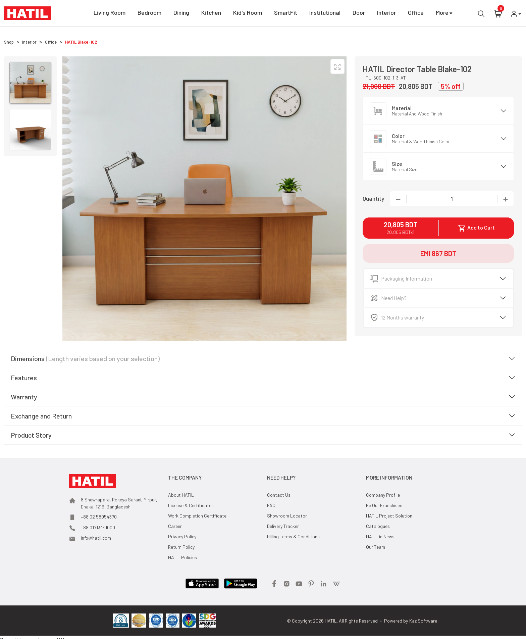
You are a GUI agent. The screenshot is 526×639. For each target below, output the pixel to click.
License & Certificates (191, 505)
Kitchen (211, 13)
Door (359, 13)
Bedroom (149, 13)
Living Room (109, 13)
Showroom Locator (287, 516)
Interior (386, 13)
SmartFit (285, 13)
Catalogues (378, 526)
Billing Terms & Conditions (293, 536)
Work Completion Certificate (197, 516)
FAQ (271, 505)
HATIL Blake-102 (81, 42)
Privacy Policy (182, 536)
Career (175, 526)
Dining (181, 13)
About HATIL (181, 495)
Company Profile (383, 495)
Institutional (324, 13)
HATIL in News (380, 536)
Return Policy (181, 547)
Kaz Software (423, 621)
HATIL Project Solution (389, 516)
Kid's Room (247, 13)
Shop (9, 42)
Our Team (375, 547)
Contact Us (279, 495)
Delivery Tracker (283, 526)
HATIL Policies (182, 557)
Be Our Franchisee (384, 505)
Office (416, 13)
